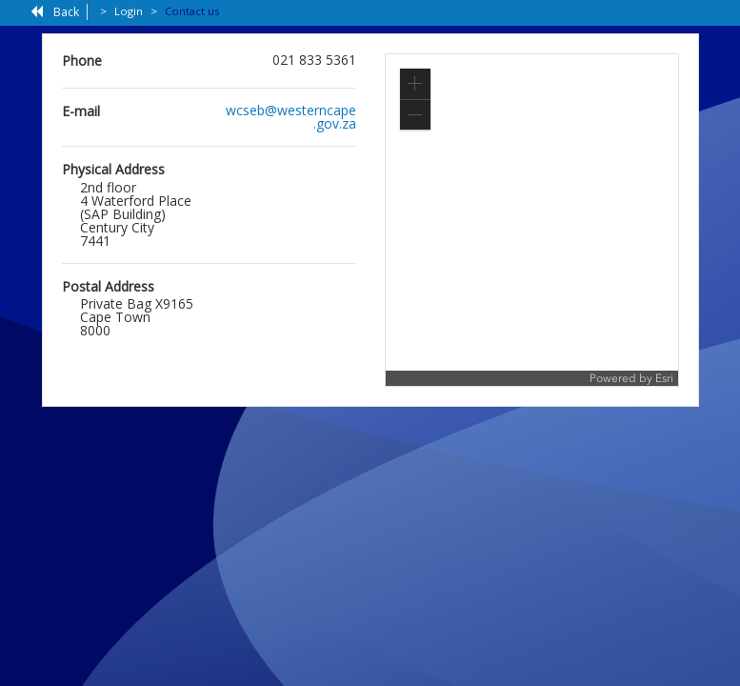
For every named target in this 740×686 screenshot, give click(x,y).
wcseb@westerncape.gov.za (291, 116)
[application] (532, 220)
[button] (415, 84)
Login (128, 11)
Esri (664, 378)
